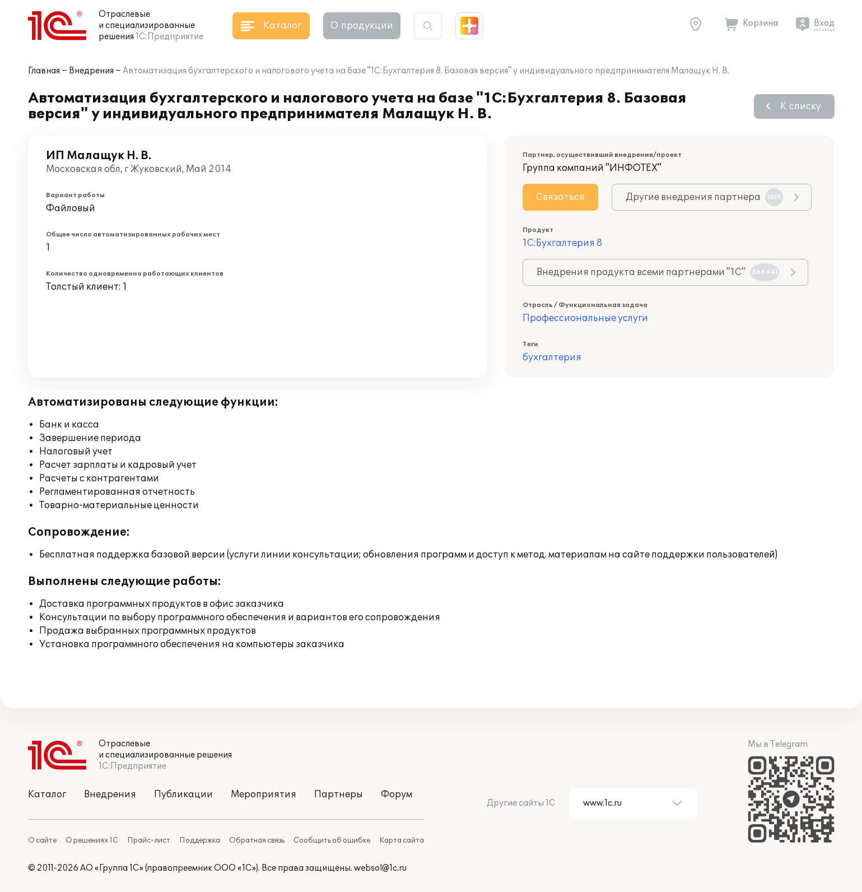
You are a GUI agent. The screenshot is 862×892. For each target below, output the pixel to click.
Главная (44, 71)
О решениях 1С (92, 840)
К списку (800, 106)
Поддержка (199, 840)
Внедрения (91, 71)
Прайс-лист (148, 840)
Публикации (183, 794)
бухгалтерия (552, 357)
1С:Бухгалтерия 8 (562, 243)
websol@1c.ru (380, 868)
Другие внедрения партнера (704, 197)
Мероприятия (263, 794)
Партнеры (338, 794)
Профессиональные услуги (585, 318)
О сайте (42, 840)
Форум (396, 794)
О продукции (361, 25)
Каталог (47, 794)
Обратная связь (257, 840)
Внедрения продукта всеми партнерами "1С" (658, 272)
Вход (824, 23)
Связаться (560, 197)
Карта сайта (401, 840)
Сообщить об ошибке (331, 840)
